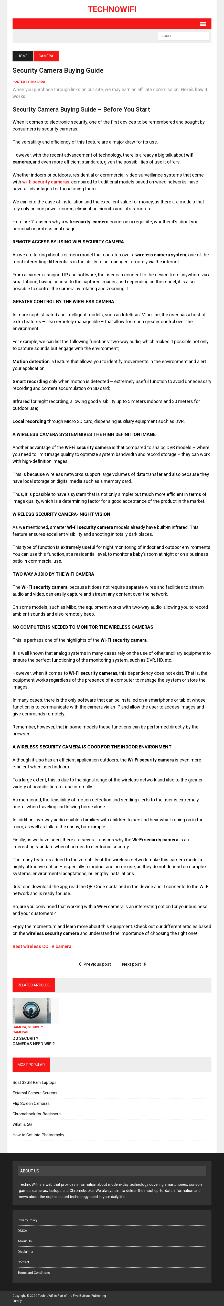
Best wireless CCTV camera (42, 946)
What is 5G (22, 1124)
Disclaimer (25, 1252)
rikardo (38, 82)
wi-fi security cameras (45, 181)
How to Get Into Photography (38, 1135)
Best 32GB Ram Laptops (35, 1082)
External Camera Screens (35, 1093)
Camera (19, 1027)
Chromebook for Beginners (37, 1114)
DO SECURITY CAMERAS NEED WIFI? (34, 1041)
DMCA (22, 1231)
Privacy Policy (27, 1220)
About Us (25, 1241)
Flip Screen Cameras (31, 1103)
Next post (134, 964)
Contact (23, 1262)
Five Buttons (82, 1296)
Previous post (94, 964)
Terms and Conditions (34, 1273)
